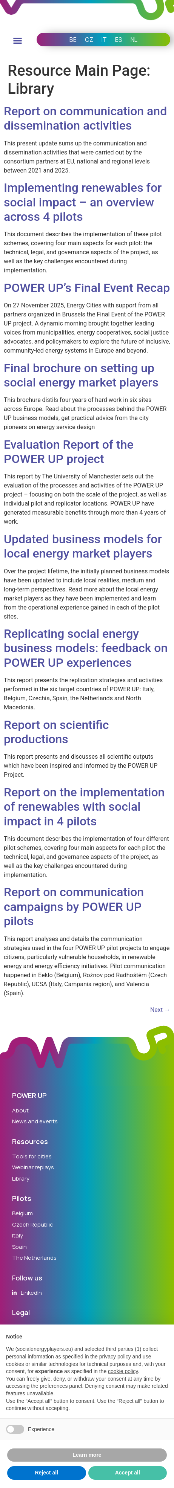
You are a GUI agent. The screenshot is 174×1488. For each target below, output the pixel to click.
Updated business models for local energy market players (83, 546)
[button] (17, 41)
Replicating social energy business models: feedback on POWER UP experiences (86, 648)
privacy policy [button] (115, 1357)
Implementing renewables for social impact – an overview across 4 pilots (83, 202)
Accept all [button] (127, 1473)
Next (160, 1009)
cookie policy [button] (123, 1371)
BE (73, 39)
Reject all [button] (46, 1473)
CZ (89, 39)
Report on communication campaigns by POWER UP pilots (74, 906)
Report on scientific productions (56, 732)
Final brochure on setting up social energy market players (81, 375)
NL (134, 39)
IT (104, 39)
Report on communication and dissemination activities (85, 118)
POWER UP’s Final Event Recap (87, 288)
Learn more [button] (86, 1455)
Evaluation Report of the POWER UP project (69, 451)
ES (118, 39)
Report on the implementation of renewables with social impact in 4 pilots (84, 806)
